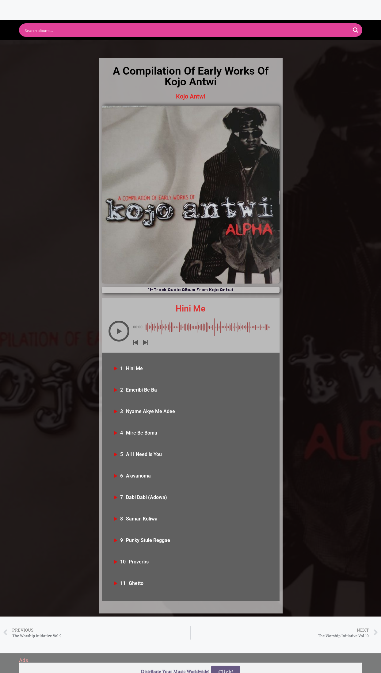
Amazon (220, 48)
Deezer (258, 48)
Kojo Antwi (190, 96)
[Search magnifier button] (355, 30)
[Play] (119, 331)
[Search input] (187, 30)
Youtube (130, 48)
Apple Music (175, 48)
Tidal (292, 48)
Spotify (92, 48)
